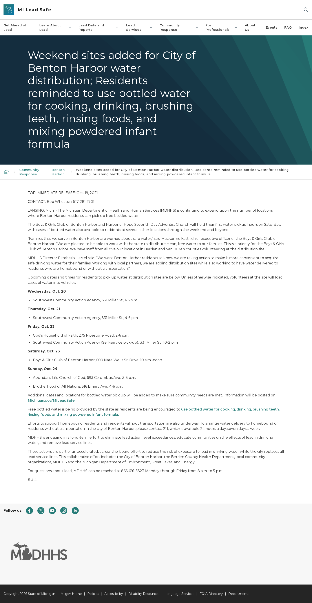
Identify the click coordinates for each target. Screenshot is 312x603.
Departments (238, 594)
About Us (250, 27)
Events (271, 27)
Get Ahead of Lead (15, 27)
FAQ (288, 27)
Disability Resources (143, 594)
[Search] (305, 10)
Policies (93, 594)
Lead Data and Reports (98, 27)
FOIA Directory (211, 594)
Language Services (179, 594)
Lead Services (139, 27)
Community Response (179, 27)
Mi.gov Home (71, 594)
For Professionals (222, 27)
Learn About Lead (55, 27)
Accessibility (113, 594)
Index (303, 27)
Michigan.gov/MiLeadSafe (51, 400)
